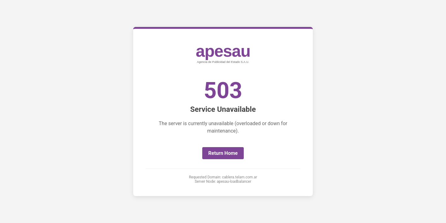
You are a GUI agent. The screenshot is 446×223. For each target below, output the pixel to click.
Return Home (223, 153)
